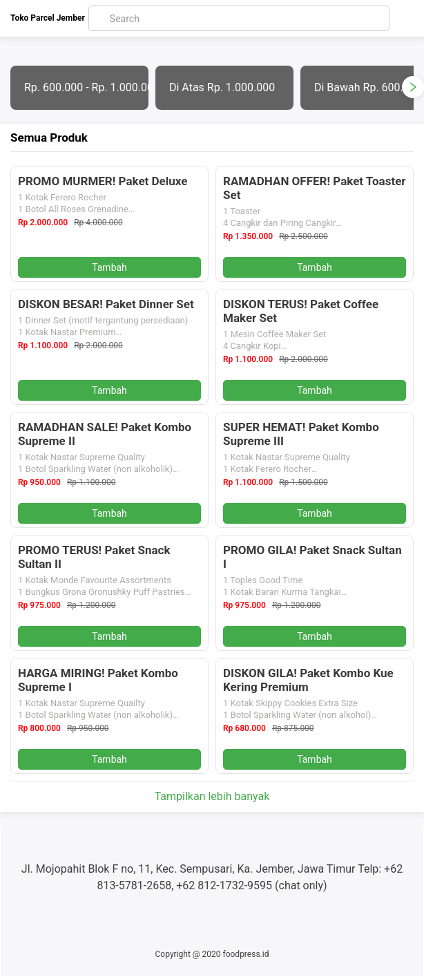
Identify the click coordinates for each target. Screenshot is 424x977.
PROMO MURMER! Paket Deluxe (103, 181)
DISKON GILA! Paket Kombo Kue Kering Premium (308, 680)
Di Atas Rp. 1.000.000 (222, 87)
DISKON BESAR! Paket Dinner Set (106, 304)
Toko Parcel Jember (47, 18)
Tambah (109, 267)
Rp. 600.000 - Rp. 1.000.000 (86, 87)
